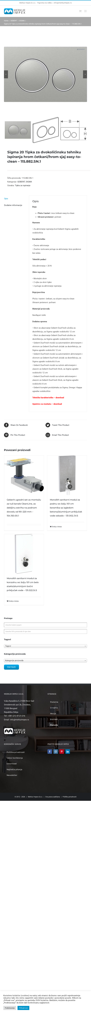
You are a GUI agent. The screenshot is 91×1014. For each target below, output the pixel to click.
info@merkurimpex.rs (63, 3)
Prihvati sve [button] (23, 1008)
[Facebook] (49, 751)
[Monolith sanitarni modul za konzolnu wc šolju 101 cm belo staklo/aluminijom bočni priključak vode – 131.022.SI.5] (24, 554)
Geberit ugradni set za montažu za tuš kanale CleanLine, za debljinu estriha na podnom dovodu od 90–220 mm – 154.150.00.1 (24, 508)
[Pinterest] (61, 751)
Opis (6, 198)
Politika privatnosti (69, 797)
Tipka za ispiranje (22, 185)
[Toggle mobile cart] (80, 11)
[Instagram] (55, 751)
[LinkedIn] (67, 751)
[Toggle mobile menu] (85, 11)
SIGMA (29, 182)
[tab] (15, 198)
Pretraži (11, 667)
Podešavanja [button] (10, 1008)
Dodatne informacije (13, 205)
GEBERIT (21, 182)
